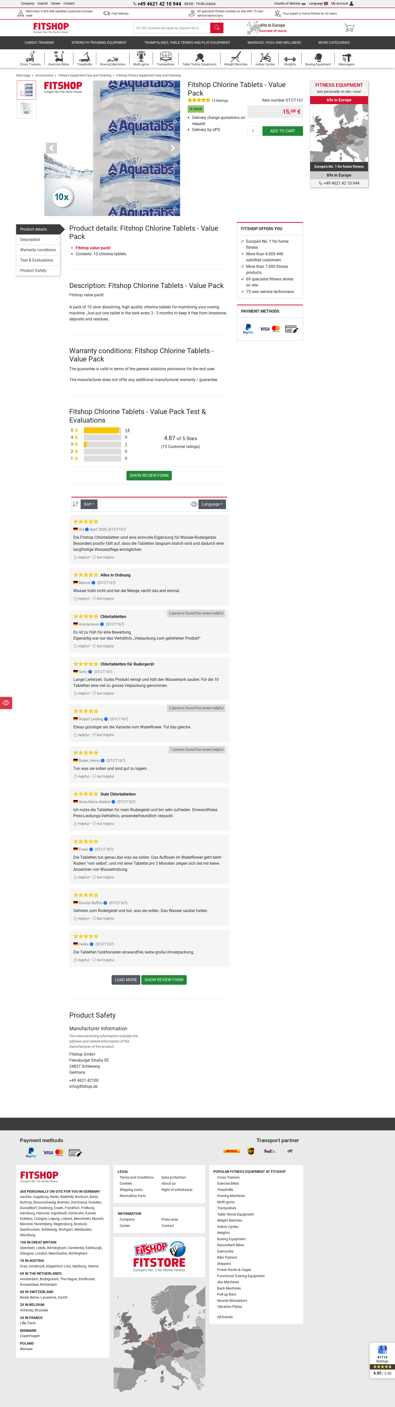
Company (27, 3)
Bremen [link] (63, 1202)
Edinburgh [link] (94, 1248)
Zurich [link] (63, 1297)
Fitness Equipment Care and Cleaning (84, 79)
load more (126, 983)
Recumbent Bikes (230, 1245)
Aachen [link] (26, 1197)
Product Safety (33, 274)
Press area (169, 1220)
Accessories (44, 79)
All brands (225, 1317)
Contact (69, 3)
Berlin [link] (54, 1197)
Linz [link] (67, 1266)
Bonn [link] (94, 1197)
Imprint (43, 3)
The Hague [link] (68, 1279)
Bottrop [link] (26, 1202)
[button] (51, 152)
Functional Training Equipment (241, 1276)
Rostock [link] (80, 1224)
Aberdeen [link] (27, 1248)
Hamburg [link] (27, 1213)
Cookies (126, 1184)
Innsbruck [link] (37, 1266)
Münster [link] (26, 1224)
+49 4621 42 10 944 (339, 183)
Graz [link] (23, 1266)
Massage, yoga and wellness (274, 46)
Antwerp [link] (26, 1310)
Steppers (224, 1264)
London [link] (41, 1253)
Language (318, 3)
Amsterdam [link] (29, 1279)
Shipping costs (131, 1190)
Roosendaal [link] (29, 1284)
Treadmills (225, 1190)
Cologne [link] (40, 1219)
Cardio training (39, 46)
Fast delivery (120, 13)
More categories (334, 46)
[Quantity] (255, 134)
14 (127, 434)
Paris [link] (31, 1323)
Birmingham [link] (56, 1248)
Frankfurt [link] (72, 1208)
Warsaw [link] (26, 1349)
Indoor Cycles (227, 1227)
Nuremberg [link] (43, 1224)
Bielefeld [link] (67, 1197)
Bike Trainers (227, 1258)
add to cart (282, 134)
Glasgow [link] (27, 1253)
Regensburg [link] (62, 1224)
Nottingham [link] (78, 1253)
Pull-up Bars (226, 1294)
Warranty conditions (38, 253)
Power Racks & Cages (234, 1270)
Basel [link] (24, 1297)
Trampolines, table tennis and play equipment (187, 46)
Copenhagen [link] (30, 1336)
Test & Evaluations (36, 263)
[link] (248, 332)
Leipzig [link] (53, 1219)
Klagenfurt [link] (54, 1266)
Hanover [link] (42, 1213)
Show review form (149, 479)
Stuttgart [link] (65, 1229)
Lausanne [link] (48, 1297)
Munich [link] (98, 1219)
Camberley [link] (76, 1248)
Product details (33, 232)
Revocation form (133, 1196)
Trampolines (226, 1208)
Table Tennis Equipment (235, 1214)
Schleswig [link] (49, 1229)
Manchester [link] (58, 1253)
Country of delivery (290, 3)
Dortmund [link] (79, 1202)
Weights (223, 1233)
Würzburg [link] (27, 1235)
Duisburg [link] (45, 1208)
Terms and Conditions (137, 1177)
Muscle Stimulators (232, 1301)
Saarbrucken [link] (30, 1229)
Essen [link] (58, 1208)
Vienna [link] (93, 1266)
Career (55, 3)
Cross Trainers (228, 1177)
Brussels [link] (41, 1310)
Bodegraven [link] (49, 1279)
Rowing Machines (231, 1196)
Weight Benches (229, 1221)
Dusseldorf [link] (28, 1208)
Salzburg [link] (79, 1266)
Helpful (81, 561)
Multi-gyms (226, 1202)
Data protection (173, 1177)
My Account (342, 3)
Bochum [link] (81, 1197)
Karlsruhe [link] (76, 1213)
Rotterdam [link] (48, 1284)
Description (30, 243)
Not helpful (103, 561)
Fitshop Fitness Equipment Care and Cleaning (148, 79)
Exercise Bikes (228, 1184)
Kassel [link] (90, 1213)
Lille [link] (23, 1323)
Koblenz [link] (26, 1219)
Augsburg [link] (41, 1197)
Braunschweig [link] (45, 1202)
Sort (87, 508)
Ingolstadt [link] (59, 1213)
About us (168, 1184)
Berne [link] (34, 1297)
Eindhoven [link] (87, 1279)
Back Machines (229, 1288)
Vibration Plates (229, 1307)
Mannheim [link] (82, 1219)
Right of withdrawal (176, 1190)
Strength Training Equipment (99, 46)
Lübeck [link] (66, 1219)
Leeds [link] (41, 1248)
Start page (23, 79)
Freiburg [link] (87, 1208)
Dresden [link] (94, 1202)
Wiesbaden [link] (82, 1229)
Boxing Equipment (231, 1239)
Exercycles (225, 1251)
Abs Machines (228, 1282)
